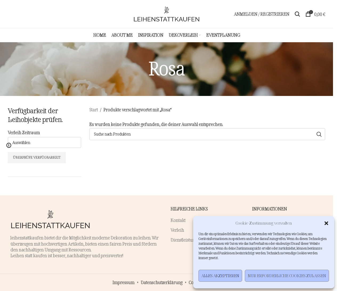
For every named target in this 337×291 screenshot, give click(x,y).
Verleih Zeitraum (24, 132)
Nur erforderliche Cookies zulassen (287, 275)
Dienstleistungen (186, 240)
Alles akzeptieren (220, 275)
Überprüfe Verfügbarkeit (36, 157)
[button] (326, 223)
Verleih (177, 230)
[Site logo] (166, 14)
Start (93, 109)
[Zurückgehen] (141, 69)
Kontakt (177, 220)
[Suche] (297, 14)
